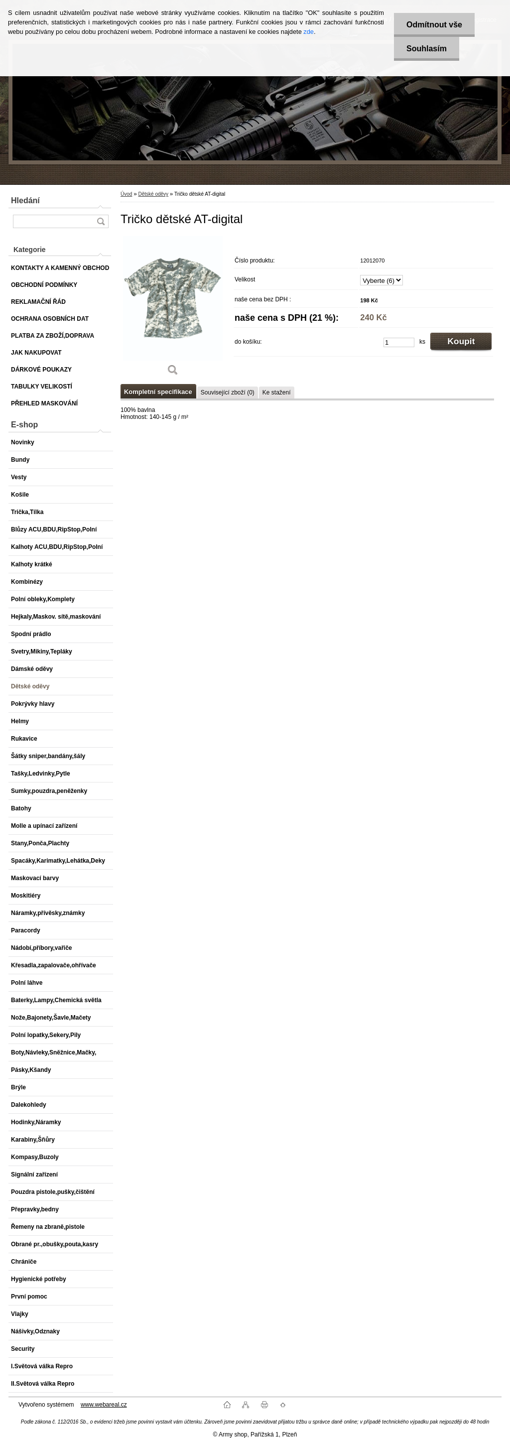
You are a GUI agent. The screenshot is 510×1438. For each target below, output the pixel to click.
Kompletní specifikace (158, 391)
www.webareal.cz (104, 1404)
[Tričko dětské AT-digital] (173, 309)
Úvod (126, 194)
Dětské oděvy (153, 194)
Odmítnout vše (434, 24)
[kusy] (398, 342)
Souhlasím (426, 48)
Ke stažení (276, 392)
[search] (101, 221)
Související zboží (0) (228, 392)
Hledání (25, 200)
